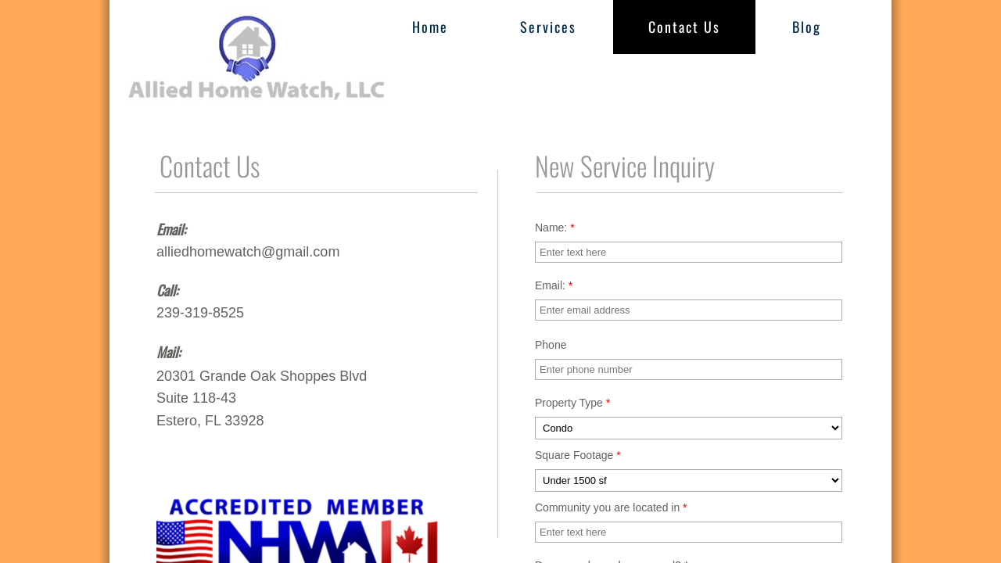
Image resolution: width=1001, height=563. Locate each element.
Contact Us (684, 26)
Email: (553, 285)
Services (548, 26)
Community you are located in (611, 507)
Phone (550, 345)
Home (430, 26)
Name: (555, 227)
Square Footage (578, 455)
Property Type (572, 402)
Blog (806, 26)
